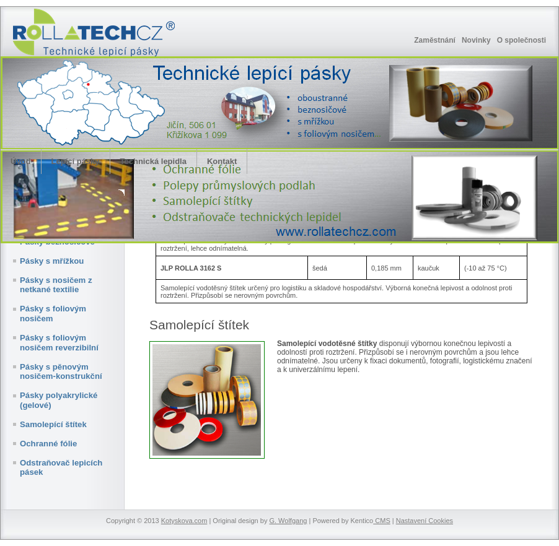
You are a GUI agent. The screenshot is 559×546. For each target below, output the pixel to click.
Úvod (21, 161)
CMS (381, 520)
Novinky (476, 40)
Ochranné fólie (48, 443)
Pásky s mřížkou (52, 261)
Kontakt (222, 161)
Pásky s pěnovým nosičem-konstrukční (61, 371)
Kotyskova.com (184, 520)
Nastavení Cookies (424, 520)
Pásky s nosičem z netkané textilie (56, 285)
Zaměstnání (435, 40)
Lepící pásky (75, 161)
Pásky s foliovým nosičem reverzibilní (59, 342)
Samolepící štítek (53, 424)
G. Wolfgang (288, 520)
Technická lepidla (153, 161)
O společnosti (521, 40)
